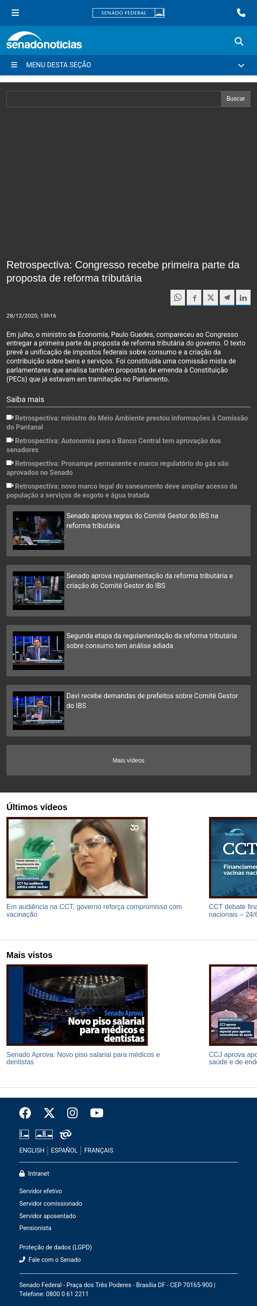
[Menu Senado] (15, 13)
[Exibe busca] (239, 41)
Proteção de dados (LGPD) (55, 1247)
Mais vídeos (129, 760)
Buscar (236, 98)
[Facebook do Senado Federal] (28, 1114)
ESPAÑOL (64, 1150)
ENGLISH (32, 1150)
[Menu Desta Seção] (128, 65)
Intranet (34, 1173)
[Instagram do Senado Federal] (72, 1114)
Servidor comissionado (50, 1203)
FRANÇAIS (99, 1150)
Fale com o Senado (50, 1260)
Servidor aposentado (47, 1216)
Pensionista (35, 1228)
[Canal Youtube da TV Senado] (94, 1114)
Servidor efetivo (40, 1191)
